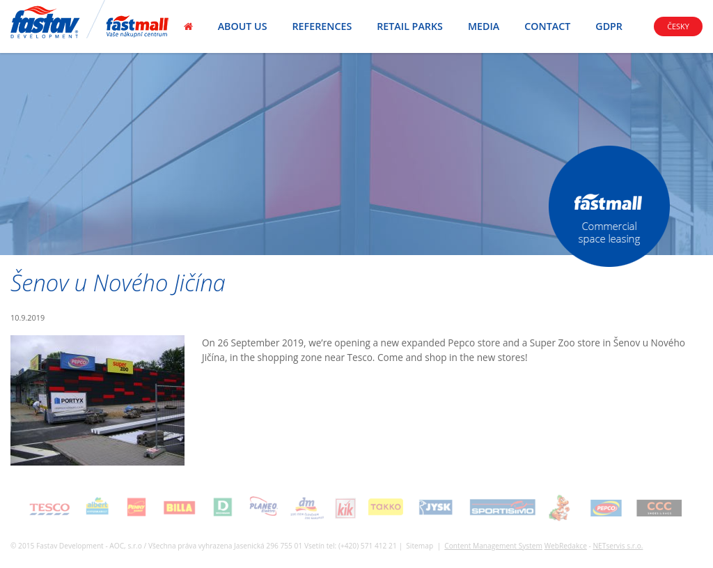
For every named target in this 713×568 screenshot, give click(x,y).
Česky (678, 26)
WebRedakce (565, 546)
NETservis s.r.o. (618, 546)
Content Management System (493, 546)
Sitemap (419, 546)
